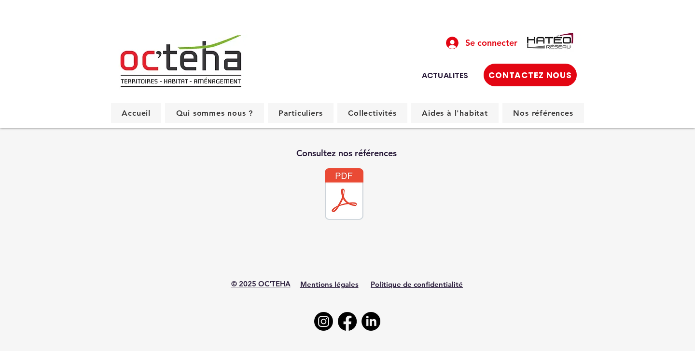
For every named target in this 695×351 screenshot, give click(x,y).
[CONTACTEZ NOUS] (530, 75)
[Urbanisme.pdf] (344, 195)
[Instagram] (323, 321)
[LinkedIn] (370, 321)
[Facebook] (347, 321)
